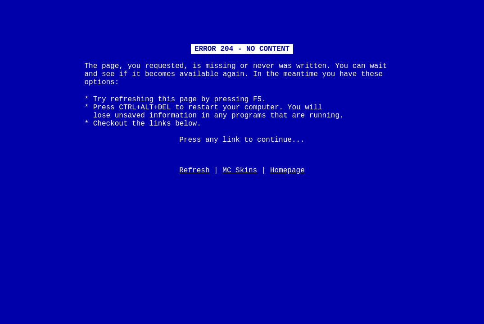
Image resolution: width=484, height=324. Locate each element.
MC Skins (239, 170)
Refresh (194, 170)
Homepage (287, 170)
